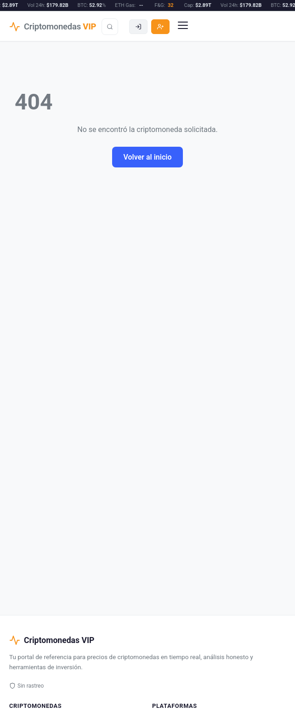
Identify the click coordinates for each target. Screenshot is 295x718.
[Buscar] (110, 26)
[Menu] (183, 26)
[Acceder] (138, 26)
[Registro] (160, 26)
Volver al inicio (147, 157)
